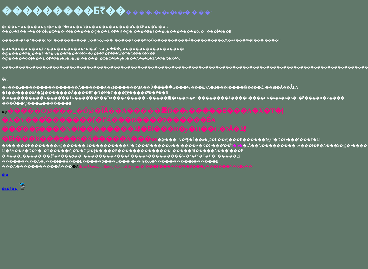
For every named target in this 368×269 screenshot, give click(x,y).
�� (5, 175)
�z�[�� (14, 189)
